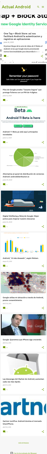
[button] (42, 56)
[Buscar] (38, 7)
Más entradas (23, 443)
